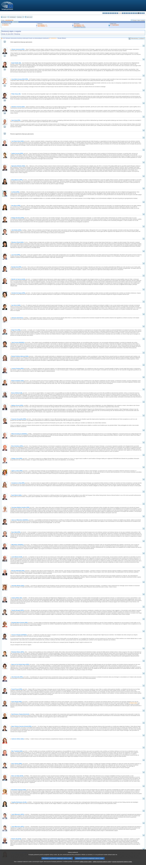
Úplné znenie (29, 17)
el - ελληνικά (114, 13)
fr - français (117, 13)
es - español (105, 13)
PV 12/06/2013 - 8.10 (79, 25)
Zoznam (4, 17)
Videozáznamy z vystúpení (137, 38)
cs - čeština (106, 13)
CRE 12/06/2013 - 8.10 (79, 26)
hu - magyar (128, 13)
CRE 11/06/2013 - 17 (42, 26)
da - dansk (108, 13)
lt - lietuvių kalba (126, 13)
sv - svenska (144, 13)
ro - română (137, 13)
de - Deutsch (110, 13)
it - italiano (122, 13)
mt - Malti (129, 13)
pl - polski (133, 13)
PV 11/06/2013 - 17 (42, 25)
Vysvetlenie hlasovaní (79, 27)
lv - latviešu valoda (124, 13)
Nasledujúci (19, 17)
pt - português (135, 13)
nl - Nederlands (131, 13)
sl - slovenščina (140, 13)
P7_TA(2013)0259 (114, 25)
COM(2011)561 (133, 703)
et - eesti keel (112, 13)
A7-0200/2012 (5, 25)
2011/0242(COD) (9, 20)
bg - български (103, 13)
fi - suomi (142, 13)
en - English (115, 13)
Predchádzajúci (12, 17)
